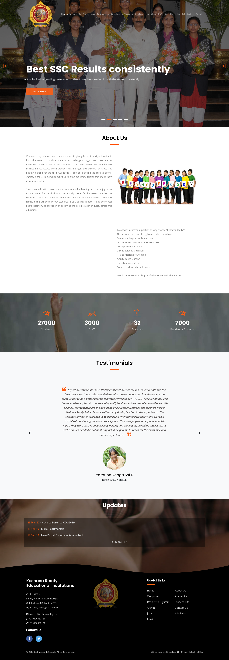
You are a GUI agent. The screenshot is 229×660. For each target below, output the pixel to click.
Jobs (177, 14)
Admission (188, 14)
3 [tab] (115, 119)
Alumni (154, 14)
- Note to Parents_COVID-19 (57, 522)
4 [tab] (120, 119)
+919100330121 (36, 618)
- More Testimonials (52, 529)
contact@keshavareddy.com (43, 614)
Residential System (122, 14)
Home (64, 14)
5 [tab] (126, 119)
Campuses (89, 14)
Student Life (141, 14)
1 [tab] (103, 119)
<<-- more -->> (118, 542)
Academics (103, 14)
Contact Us (166, 14)
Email (199, 14)
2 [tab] (109, 119)
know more (40, 94)
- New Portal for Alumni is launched (61, 535)
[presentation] (29, 433)
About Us (75, 14)
